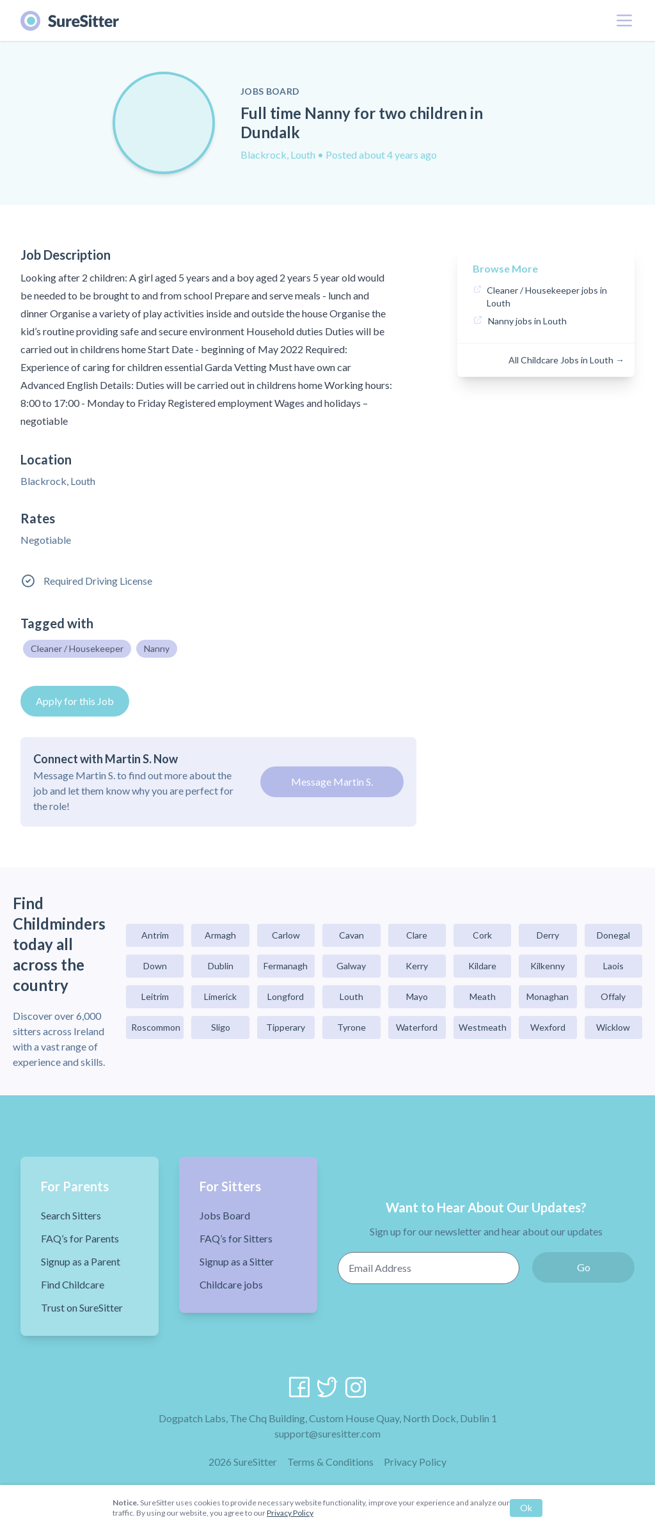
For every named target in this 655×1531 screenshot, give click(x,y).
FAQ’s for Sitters (236, 1238)
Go (583, 1267)
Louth (351, 996)
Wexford (547, 1027)
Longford (285, 996)
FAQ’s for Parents (80, 1238)
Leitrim (155, 996)
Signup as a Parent (80, 1261)
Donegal (613, 935)
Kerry (417, 965)
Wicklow (613, 1027)
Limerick (220, 996)
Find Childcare (72, 1284)
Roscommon (155, 1027)
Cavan (351, 935)
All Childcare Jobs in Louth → (566, 359)
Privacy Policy (415, 1462)
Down (155, 965)
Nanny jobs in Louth (527, 320)
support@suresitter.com (327, 1433)
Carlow (286, 935)
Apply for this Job (75, 701)
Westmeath (483, 1027)
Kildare (482, 965)
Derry (548, 935)
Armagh (220, 935)
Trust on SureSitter (82, 1307)
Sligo (220, 1027)
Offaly (613, 996)
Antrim (155, 935)
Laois (613, 965)
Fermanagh (286, 965)
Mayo (417, 996)
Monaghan (547, 996)
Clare (416, 935)
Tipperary (285, 1027)
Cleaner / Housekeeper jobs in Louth (547, 296)
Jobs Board (225, 1215)
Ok (526, 1507)
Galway (351, 965)
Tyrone (351, 1027)
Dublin (220, 965)
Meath (483, 996)
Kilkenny (547, 965)
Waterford (417, 1027)
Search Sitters (71, 1215)
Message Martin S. (332, 781)
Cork (482, 935)
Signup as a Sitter (237, 1261)
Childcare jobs (231, 1284)
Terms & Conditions (330, 1462)
